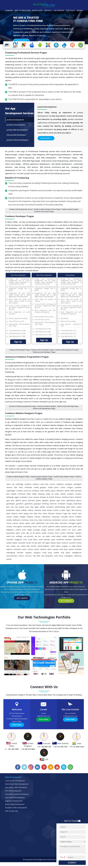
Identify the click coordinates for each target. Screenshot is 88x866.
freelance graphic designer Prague (41, 480)
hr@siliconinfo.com (43, 720)
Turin (8, 550)
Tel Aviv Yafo (36, 547)
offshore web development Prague (44, 412)
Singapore (18, 543)
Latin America (76, 514)
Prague (43, 533)
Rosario (62, 537)
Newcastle (63, 527)
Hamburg (45, 507)
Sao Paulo (46, 540)
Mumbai (72, 524)
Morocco (65, 524)
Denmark (78, 494)
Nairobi (21, 527)
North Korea (58, 560)
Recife (23, 537)
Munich (78, 524)
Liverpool (59, 517)
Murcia (8, 527)
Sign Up (18, 345)
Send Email (70, 723)
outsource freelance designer (46, 410)
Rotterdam (70, 537)
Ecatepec (70, 498)
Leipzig (26, 517)
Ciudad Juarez (53, 491)
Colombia (78, 491)
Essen (30, 501)
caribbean (60, 488)
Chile (15, 491)
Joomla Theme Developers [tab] (17, 144)
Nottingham (68, 560)
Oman (34, 530)
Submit (72, 862)
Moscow (28, 560)
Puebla (57, 533)
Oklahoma (77, 560)
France (71, 501)
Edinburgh (10, 501)
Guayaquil (37, 507)
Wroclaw (20, 556)
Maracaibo (56, 520)
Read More (46, 142)
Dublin (34, 498)
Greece (78, 504)
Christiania (28, 491)
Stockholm (60, 543)
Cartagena (68, 488)
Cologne (70, 491)
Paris (70, 530)
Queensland (10, 537)
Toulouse (65, 547)
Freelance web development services (21, 213)
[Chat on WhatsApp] (70, 771)
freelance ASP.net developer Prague (42, 354)
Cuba (42, 494)
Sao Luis (38, 540)
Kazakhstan (10, 514)
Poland (18, 533)
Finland (51, 501)
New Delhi (36, 560)
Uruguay (65, 550)
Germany (31, 504)
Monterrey (47, 524)
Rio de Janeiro (35, 537)
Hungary (69, 507)
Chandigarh (77, 488)
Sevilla (64, 540)
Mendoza (24, 524)
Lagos (68, 514)
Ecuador (78, 498)
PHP (19, 174)
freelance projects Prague (69, 213)
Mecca (71, 520)
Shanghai (71, 540)
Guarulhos (19, 507)
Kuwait (55, 514)
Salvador (78, 537)
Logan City (67, 517)
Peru (79, 530)
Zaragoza (37, 556)
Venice (24, 553)
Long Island (65, 556)
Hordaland (61, 507)
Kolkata (24, 514)
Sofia (25, 543)
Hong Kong (47, 556)
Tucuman (72, 547)
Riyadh (44, 537)
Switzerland (77, 543)
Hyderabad (77, 507)
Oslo (39, 530)
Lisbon (45, 517)
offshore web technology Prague (67, 410)
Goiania (52, 504)
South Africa (32, 543)
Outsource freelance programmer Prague (22, 410)
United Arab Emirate (28, 550)
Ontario (9, 563)
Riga (27, 537)
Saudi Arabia (56, 540)
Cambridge (19, 488)
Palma (58, 530)
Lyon (79, 517)
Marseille (64, 520)
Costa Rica (27, 494)
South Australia (44, 543)
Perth (75, 530)
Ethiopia (43, 501)
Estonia (36, 501)
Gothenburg (70, 504)
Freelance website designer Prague (18, 480)
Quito (18, 537)
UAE (18, 550)
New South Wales (52, 527)
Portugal (37, 533)
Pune (74, 533)
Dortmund (21, 498)
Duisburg (41, 498)
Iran (12, 511)
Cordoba (19, 494)
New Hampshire (47, 560)
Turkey (13, 550)
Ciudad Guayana (40, 491)
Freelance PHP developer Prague (19, 354)
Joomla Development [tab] (15, 123)
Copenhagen (10, 494)
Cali (13, 488)
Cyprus (53, 494)
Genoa (24, 504)
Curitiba (47, 494)
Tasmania (21, 547)
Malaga (22, 520)
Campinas (27, 488)
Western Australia (74, 553)
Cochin (62, 491)
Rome (57, 537)
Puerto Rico (66, 533)
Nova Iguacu (17, 530)
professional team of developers (50, 226)
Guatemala (28, 507)
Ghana (38, 504)
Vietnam (43, 553)
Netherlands (40, 527)
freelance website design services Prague (47, 213)
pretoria (51, 533)
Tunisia (79, 547)
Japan (37, 511)
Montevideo (56, 524)
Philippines (10, 533)
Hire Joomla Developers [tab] (16, 139)
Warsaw (55, 553)
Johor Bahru (70, 511)
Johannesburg (60, 511)
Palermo (51, 530)
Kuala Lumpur (47, 514)
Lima (40, 517)
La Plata (62, 514)
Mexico (21, 560)
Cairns (8, 488)
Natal (33, 527)
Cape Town (44, 488)
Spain (53, 543)
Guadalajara (10, 507)
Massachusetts (11, 560)
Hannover (53, 507)
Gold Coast (61, 504)
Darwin (67, 494)
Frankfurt (78, 501)
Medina (9, 524)
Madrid (15, 520)
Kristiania (38, 514)
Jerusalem (49, 511)
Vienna (36, 553)
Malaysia (30, 520)
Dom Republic (11, 498)
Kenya (18, 514)
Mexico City (33, 524)
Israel (27, 511)
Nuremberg (27, 530)
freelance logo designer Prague (64, 480)
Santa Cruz (10, 540)
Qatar (79, 533)
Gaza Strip (10, 504)
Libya (35, 517)
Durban (63, 498)
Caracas (52, 488)
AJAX (36, 174)
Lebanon (14, 517)
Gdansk (18, 504)
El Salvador (23, 501)
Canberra (36, 488)
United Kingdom (43, 550)
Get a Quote (22, 602)
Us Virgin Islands (75, 550)
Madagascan (76, 556)
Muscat (15, 527)
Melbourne (17, 524)
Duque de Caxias (52, 498)
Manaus (37, 520)
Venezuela (17, 553)
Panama (64, 530)
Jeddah (42, 511)
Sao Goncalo (28, 540)
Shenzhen (9, 543)
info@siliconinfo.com (70, 720)
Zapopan (28, 556)
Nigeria (78, 527)
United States (55, 550)
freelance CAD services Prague (44, 215)
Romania (50, 537)
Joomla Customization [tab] (16, 128)
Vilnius (49, 553)
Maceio (9, 520)
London (74, 517)
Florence (58, 501)
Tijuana (53, 547)
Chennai (9, 491)
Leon (31, 517)
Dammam (60, 494)
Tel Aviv (28, 547)
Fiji (47, 501)
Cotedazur (35, 494)
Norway (9, 530)
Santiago (19, 540)
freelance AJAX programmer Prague (66, 354)
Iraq (16, 511)
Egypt (16, 501)
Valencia (9, 553)
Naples (27, 527)
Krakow (30, 514)
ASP (24, 174)
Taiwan (14, 547)
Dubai (29, 498)
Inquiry (79, 10)
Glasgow (45, 504)
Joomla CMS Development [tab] (17, 133)
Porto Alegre (27, 533)
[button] (6, 31)
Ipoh (7, 511)
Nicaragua (71, 527)
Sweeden (68, 543)
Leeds (20, 517)
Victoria (30, 553)
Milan (40, 524)
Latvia (8, 517)
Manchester (46, 520)
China (21, 491)
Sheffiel (78, 540)
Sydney (8, 547)
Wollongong (10, 556)
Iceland (56, 556)
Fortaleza (65, 501)
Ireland (21, 511)
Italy (31, 511)
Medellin (78, 520)
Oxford (44, 530)
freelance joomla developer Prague (44, 356)
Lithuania (51, 517)
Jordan (79, 511)
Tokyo (59, 547)
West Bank (63, 553)
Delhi (72, 494)
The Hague (46, 547)
